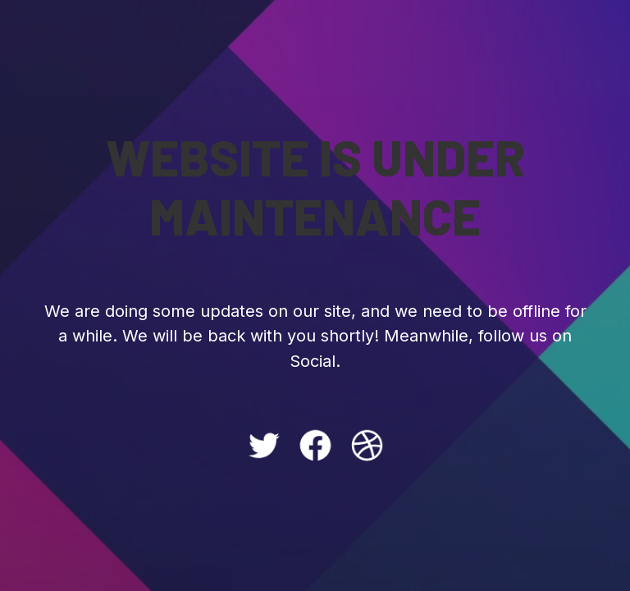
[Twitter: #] (263, 445)
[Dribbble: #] (367, 445)
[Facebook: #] (315, 445)
